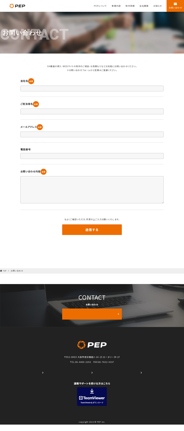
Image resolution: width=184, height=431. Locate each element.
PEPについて (100, 5)
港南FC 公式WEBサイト (141, 379)
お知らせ (157, 5)
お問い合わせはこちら (100, 320)
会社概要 (144, 5)
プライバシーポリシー (64, 219)
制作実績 (130, 5)
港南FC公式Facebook (92, 379)
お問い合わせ (175, 5)
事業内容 (116, 5)
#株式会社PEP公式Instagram (42, 379)
